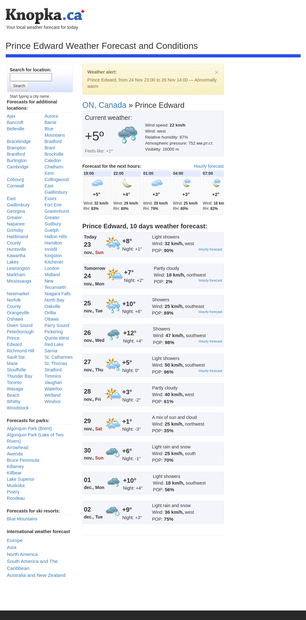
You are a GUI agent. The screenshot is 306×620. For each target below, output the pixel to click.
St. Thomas (56, 363)
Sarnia (51, 350)
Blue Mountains (22, 518)
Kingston (53, 255)
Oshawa (15, 319)
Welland (53, 395)
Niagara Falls (58, 293)
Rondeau (16, 498)
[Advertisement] (66, 136)
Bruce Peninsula (23, 460)
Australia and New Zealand (36, 575)
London (52, 268)
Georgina (16, 211)
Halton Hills (56, 236)
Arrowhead (18, 447)
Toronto (14, 382)
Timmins (53, 376)
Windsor (53, 401)
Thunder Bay (19, 376)
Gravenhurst (57, 211)
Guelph (52, 230)
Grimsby (15, 230)
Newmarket (18, 293)
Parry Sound (57, 325)
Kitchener (54, 261)
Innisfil (51, 249)
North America (22, 554)
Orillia (50, 312)
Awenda (15, 453)
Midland (52, 274)
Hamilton (53, 242)
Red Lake (54, 344)
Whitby (14, 401)
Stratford (53, 369)
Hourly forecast (209, 166)
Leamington (18, 268)
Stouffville (16, 369)
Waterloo (53, 388)
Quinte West (57, 338)
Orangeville (18, 312)
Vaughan (53, 382)
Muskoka (16, 485)
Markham (16, 274)
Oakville (53, 306)
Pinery (13, 491)
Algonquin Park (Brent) (29, 428)
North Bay (54, 300)
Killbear (14, 472)
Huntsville (16, 249)
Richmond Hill (20, 350)
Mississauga (19, 281)
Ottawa (52, 319)
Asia (11, 547)
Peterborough (20, 331)
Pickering (54, 331)
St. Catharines (59, 357)
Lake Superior (21, 479)
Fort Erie (53, 204)
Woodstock (18, 407)
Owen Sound (20, 325)
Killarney (15, 466)
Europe (15, 540)
